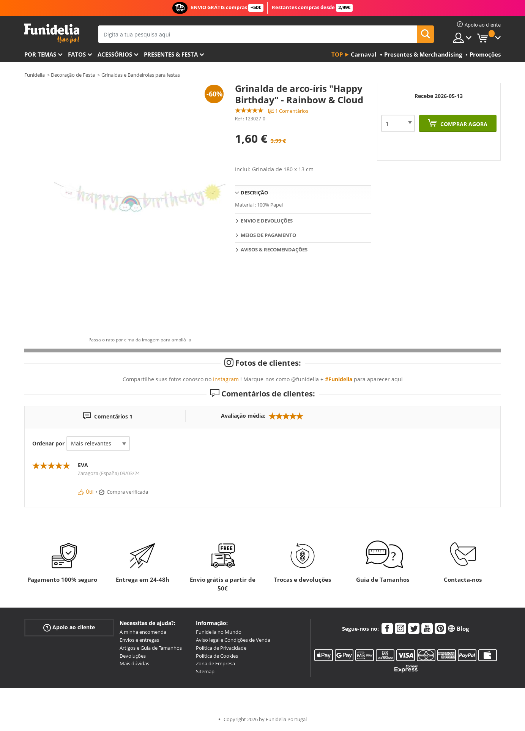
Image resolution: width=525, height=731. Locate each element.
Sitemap (205, 671)
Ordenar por (48, 443)
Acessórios (115, 54)
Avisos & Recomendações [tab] (274, 249)
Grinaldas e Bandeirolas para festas (140, 74)
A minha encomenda (143, 631)
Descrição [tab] (254, 192)
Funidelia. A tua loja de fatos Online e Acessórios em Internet (51, 34)
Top (337, 54)
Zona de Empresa (215, 663)
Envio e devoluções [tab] (267, 220)
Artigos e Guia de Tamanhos (151, 647)
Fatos (77, 54)
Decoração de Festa (73, 74)
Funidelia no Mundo (218, 631)
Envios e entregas (139, 639)
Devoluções (133, 655)
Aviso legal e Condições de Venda (233, 639)
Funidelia (34, 74)
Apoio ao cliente (69, 628)
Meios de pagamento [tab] (268, 235)
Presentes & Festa (171, 54)
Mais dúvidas (134, 663)
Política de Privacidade (221, 647)
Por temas (40, 54)
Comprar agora (463, 124)
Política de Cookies (217, 655)
